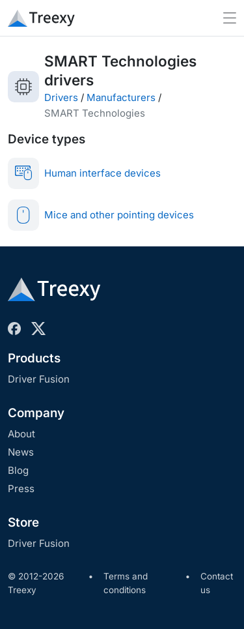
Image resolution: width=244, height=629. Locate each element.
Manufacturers (121, 97)
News (21, 452)
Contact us (216, 583)
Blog (18, 470)
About (21, 434)
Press (21, 488)
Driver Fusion (39, 379)
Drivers (61, 97)
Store (23, 522)
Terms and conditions (125, 583)
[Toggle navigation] (229, 17)
